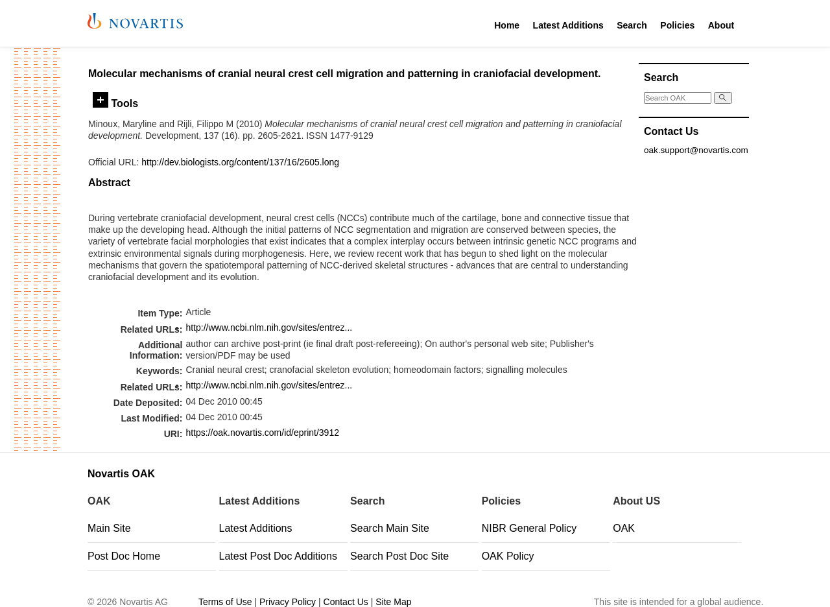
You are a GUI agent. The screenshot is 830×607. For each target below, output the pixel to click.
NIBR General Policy (529, 528)
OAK (624, 528)
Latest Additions (568, 25)
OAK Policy (508, 556)
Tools (115, 103)
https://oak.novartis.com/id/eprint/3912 (262, 432)
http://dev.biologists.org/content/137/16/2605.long (240, 162)
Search (632, 25)
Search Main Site (389, 528)
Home (506, 25)
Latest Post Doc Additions (278, 556)
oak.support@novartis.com (696, 150)
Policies (677, 25)
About (721, 25)
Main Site (109, 528)
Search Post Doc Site (399, 556)
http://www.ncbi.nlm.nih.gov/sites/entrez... (268, 327)
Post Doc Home (124, 556)
